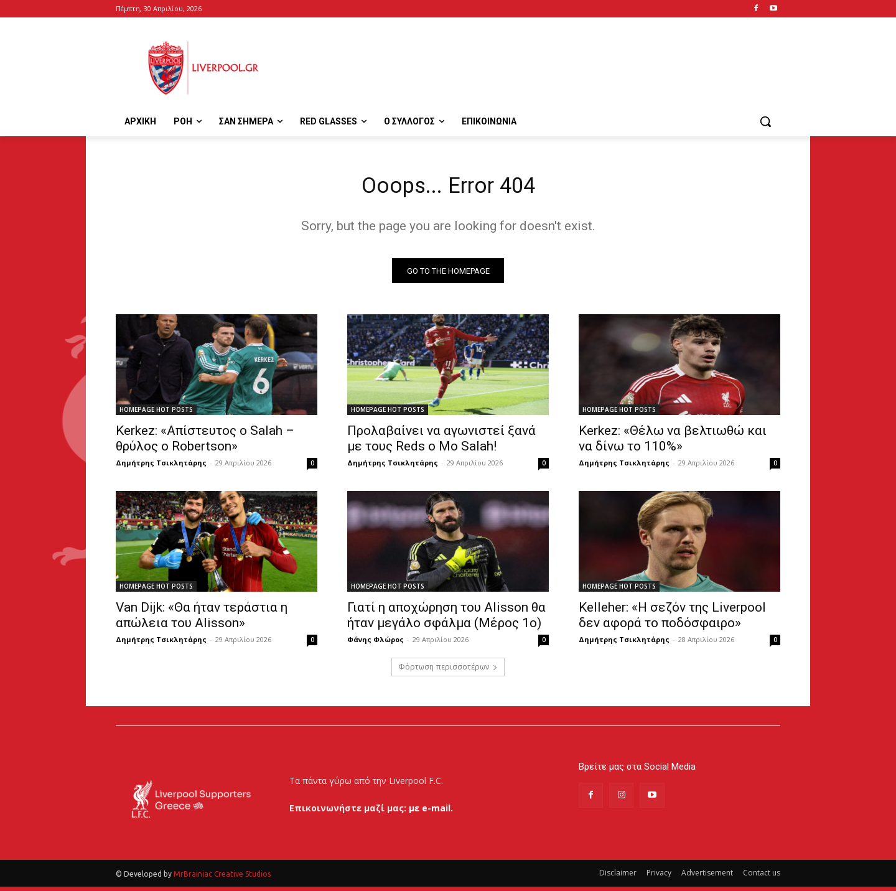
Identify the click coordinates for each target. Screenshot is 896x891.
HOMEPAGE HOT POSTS (156, 414)
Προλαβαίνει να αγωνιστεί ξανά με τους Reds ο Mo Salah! (441, 443)
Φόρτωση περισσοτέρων (448, 671)
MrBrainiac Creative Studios (222, 878)
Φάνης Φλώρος (375, 644)
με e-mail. (431, 812)
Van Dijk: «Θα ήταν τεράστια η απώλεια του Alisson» (201, 620)
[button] (765, 121)
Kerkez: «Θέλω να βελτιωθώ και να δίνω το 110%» (673, 443)
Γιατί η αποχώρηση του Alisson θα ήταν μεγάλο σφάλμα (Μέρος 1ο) (446, 620)
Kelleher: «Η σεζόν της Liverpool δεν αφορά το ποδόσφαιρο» (672, 620)
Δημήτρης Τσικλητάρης (161, 467)
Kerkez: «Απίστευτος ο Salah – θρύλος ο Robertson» (205, 443)
